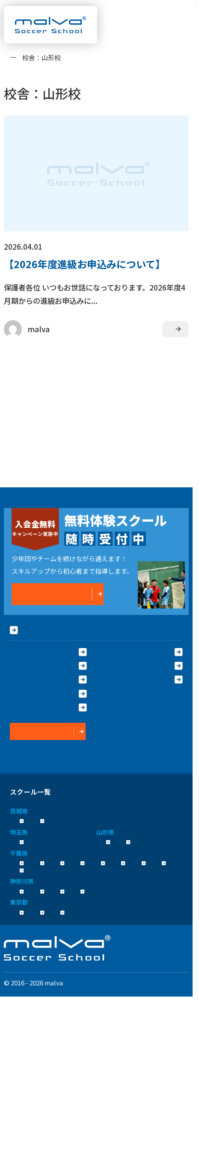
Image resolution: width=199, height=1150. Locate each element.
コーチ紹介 (143, 683)
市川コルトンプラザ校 (49, 907)
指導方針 (47, 669)
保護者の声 (47, 711)
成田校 (117, 907)
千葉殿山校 (33, 920)
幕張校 (85, 920)
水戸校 (26, 827)
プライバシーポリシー (67, 756)
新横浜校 (76, 960)
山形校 (112, 854)
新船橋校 (114, 933)
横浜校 (26, 960)
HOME (56, 631)
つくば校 (76, 827)
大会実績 (47, 683)
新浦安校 (76, 894)
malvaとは (47, 655)
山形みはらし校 (125, 867)
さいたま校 (33, 854)
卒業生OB (47, 697)
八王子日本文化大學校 (95, 1000)
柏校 (161, 933)
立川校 (26, 1000)
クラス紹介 (143, 669)
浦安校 (26, 894)
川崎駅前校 (132, 960)
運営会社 (21, 756)
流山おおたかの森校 (45, 933)
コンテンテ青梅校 (42, 1013)
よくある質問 (143, 655)
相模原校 (29, 973)
